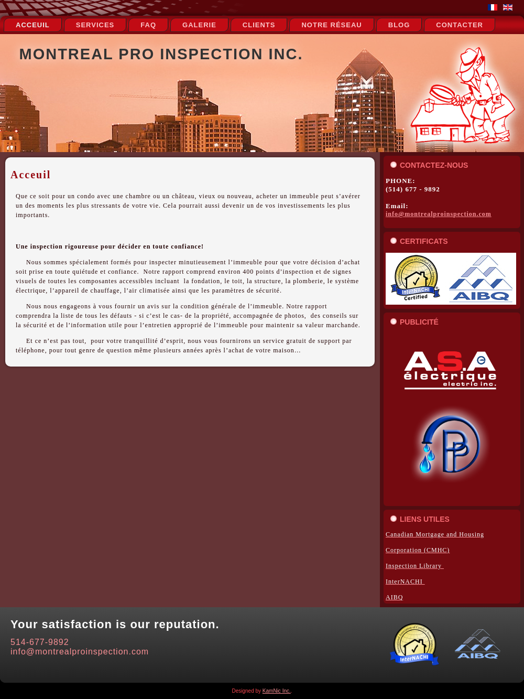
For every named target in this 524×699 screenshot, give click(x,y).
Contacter (459, 25)
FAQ (148, 25)
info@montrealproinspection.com (439, 214)
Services (95, 25)
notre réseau (331, 25)
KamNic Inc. (277, 691)
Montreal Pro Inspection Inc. (161, 54)
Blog (399, 25)
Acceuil (33, 25)
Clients (259, 25)
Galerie (199, 25)
